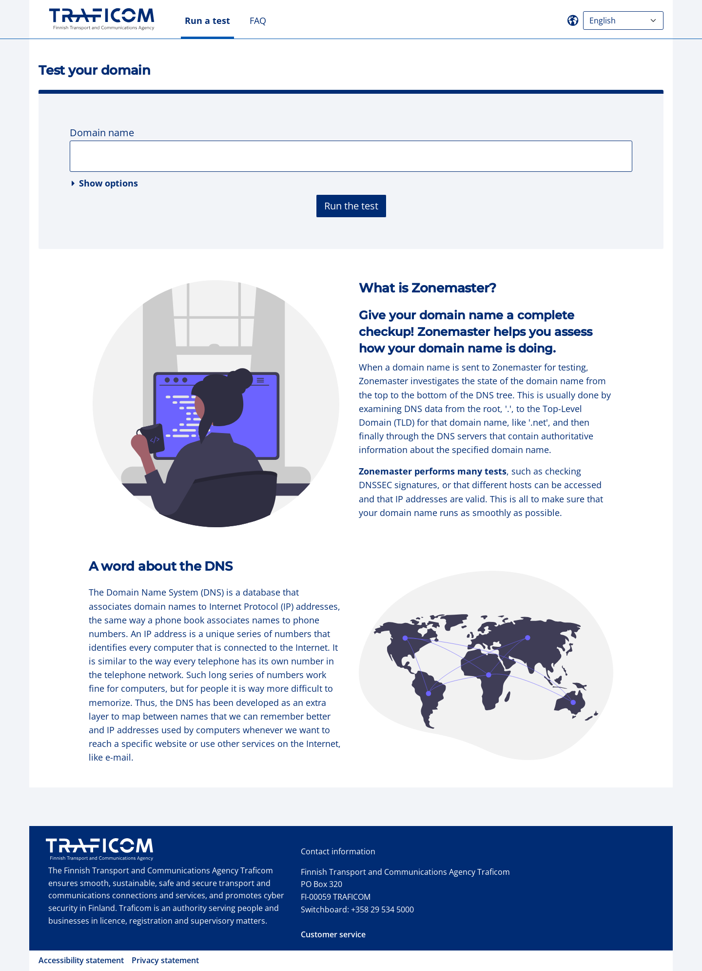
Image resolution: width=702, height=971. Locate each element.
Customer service (333, 934)
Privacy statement (165, 960)
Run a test (207, 20)
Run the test (351, 205)
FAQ (258, 20)
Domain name (102, 132)
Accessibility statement (81, 960)
